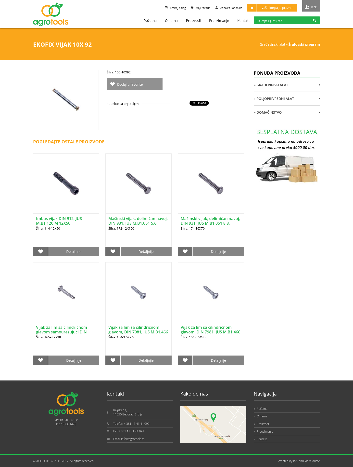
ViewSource (312, 461)
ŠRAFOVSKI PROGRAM (304, 44)
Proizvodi (193, 20)
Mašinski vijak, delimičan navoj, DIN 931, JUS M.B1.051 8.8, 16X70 (210, 223)
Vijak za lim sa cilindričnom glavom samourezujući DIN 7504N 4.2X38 (61, 332)
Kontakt (243, 20)
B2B (314, 7)
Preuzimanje (219, 20)
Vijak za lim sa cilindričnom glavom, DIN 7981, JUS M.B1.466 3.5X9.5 (138, 332)
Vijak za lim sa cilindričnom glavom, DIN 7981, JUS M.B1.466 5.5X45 (210, 332)
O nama (171, 20)
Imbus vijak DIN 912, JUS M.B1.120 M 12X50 (59, 221)
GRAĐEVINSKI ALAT (272, 44)
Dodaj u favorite (130, 84)
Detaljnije (73, 251)
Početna (150, 20)
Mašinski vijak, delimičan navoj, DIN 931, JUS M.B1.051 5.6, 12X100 (138, 223)
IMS (295, 461)
